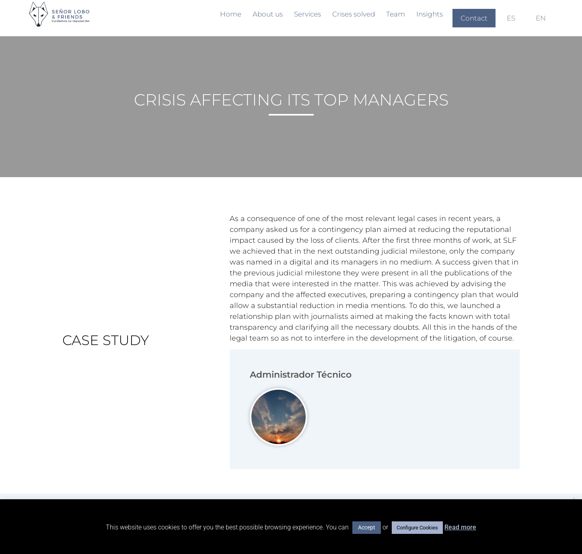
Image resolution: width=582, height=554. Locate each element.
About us (268, 14)
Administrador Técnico (301, 374)
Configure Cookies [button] (417, 528)
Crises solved (353, 14)
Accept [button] (366, 527)
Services (307, 14)
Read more (460, 527)
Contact (474, 18)
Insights (429, 14)
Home (230, 14)
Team (395, 14)
